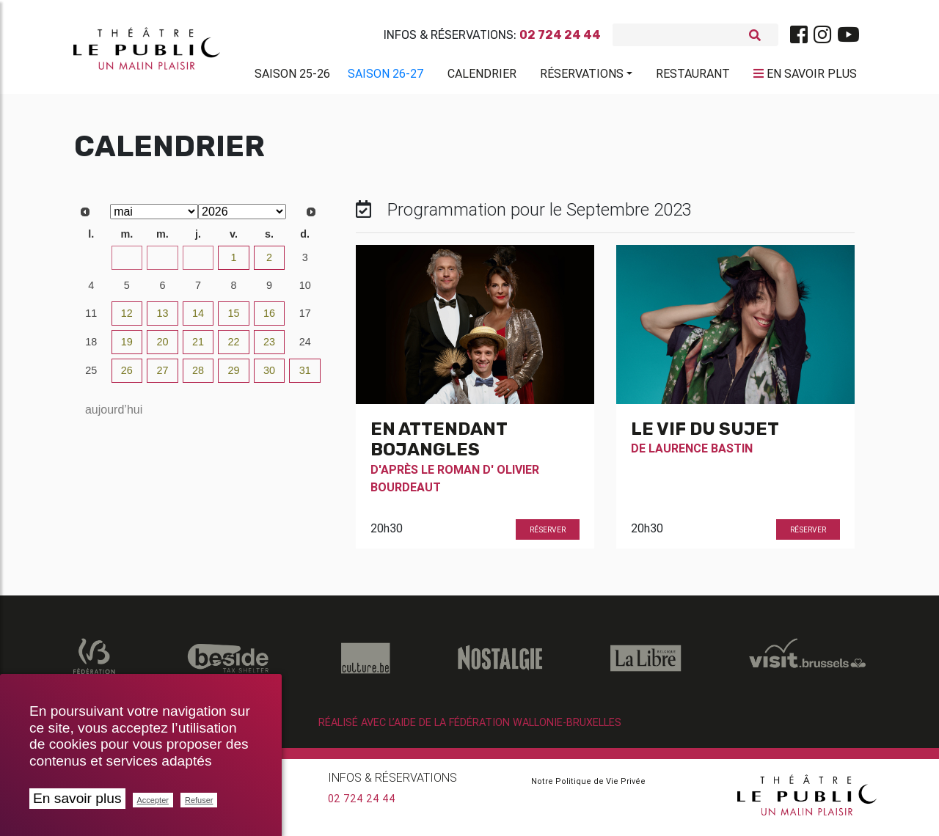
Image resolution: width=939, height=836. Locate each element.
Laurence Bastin (700, 454)
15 (234, 319)
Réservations (582, 76)
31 (305, 376)
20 (162, 347)
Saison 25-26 (292, 76)
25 (91, 376)
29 (162, 263)
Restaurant (693, 76)
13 (162, 319)
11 (91, 319)
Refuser (199, 800)
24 (305, 347)
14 (198, 319)
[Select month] (154, 217)
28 (127, 263)
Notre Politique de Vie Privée (588, 787)
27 (91, 263)
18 (91, 347)
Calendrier (481, 76)
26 (127, 376)
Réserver (548, 535)
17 (305, 319)
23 (269, 347)
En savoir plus (77, 798)
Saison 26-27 (386, 76)
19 (127, 347)
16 (269, 319)
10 (305, 291)
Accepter (153, 800)
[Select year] (242, 217)
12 (127, 319)
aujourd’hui (113, 415)
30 (198, 263)
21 (198, 347)
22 (234, 347)
